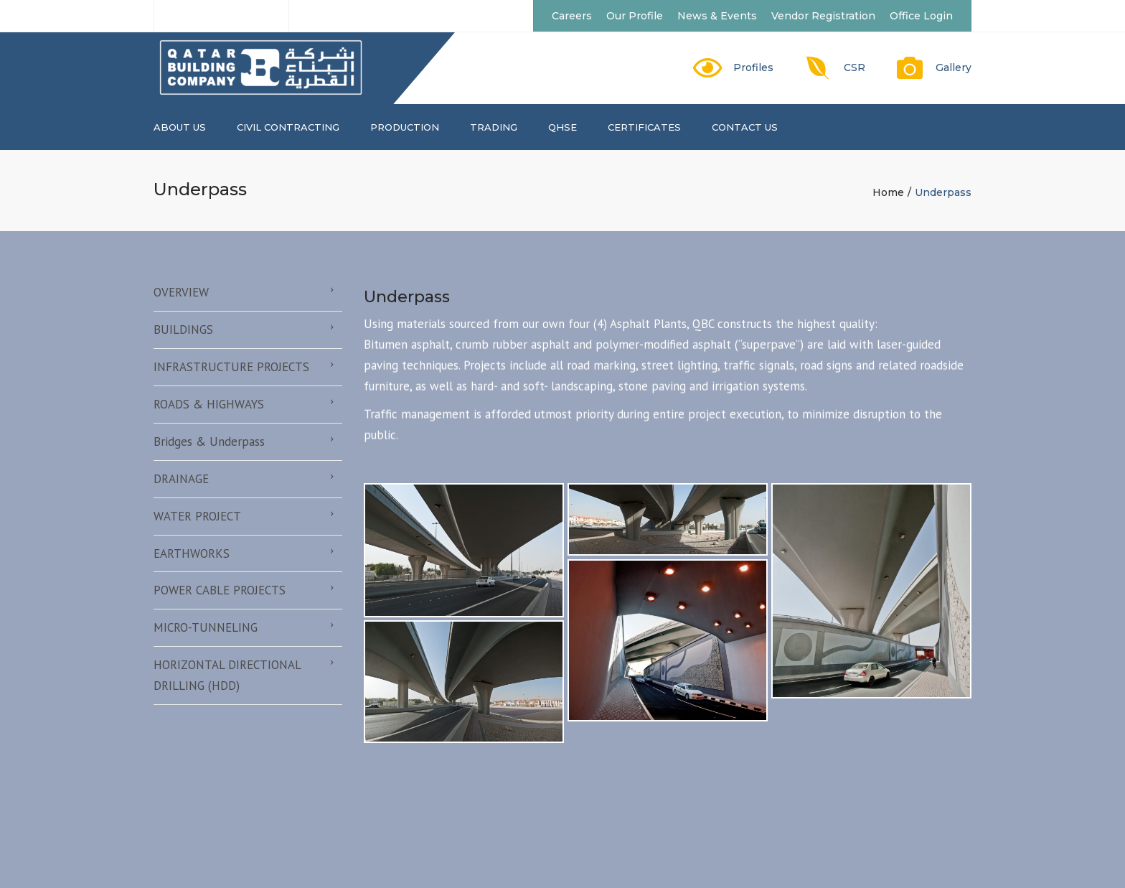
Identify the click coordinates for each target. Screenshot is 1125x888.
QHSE (562, 127)
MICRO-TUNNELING (206, 627)
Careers (572, 15)
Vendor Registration (823, 15)
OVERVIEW (181, 292)
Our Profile (634, 15)
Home (888, 192)
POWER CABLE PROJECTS (220, 590)
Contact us (745, 127)
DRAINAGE (181, 479)
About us (180, 127)
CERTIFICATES (644, 127)
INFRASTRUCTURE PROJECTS (231, 367)
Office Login (921, 15)
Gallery (953, 67)
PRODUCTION (404, 127)
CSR (854, 67)
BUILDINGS (183, 329)
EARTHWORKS (192, 553)
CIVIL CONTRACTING (288, 127)
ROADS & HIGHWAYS (209, 404)
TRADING (493, 127)
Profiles (753, 67)
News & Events (717, 15)
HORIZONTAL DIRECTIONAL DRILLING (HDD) (227, 675)
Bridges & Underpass (209, 441)
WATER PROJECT (197, 516)
